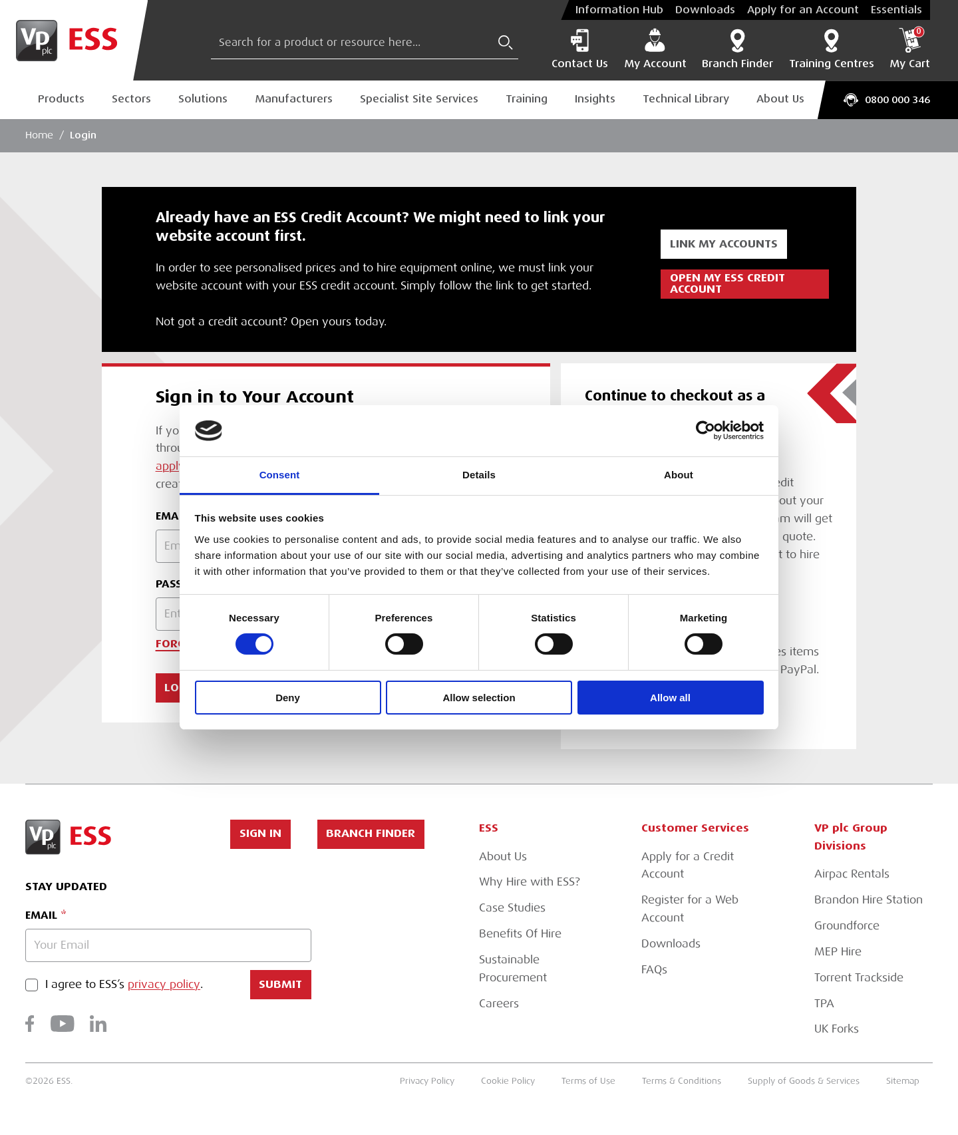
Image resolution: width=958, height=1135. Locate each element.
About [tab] (678, 474)
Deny (287, 697)
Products (61, 99)
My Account (655, 49)
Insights (595, 99)
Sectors (131, 99)
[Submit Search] (505, 42)
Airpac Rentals (851, 874)
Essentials (896, 10)
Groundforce (846, 925)
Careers (499, 1003)
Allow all (670, 697)
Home (39, 135)
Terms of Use (588, 1081)
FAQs (654, 969)
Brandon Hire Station (868, 899)
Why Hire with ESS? (529, 882)
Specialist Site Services (419, 99)
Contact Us (580, 49)
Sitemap (902, 1081)
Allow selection (478, 697)
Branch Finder (737, 49)
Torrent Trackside (858, 977)
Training (527, 99)
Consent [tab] (279, 474)
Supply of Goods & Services (804, 1081)
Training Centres (831, 49)
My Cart (909, 49)
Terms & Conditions (681, 1081)
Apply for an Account (803, 10)
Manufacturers (294, 99)
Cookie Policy (508, 1081)
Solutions (203, 99)
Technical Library (686, 99)
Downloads (705, 10)
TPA (824, 1003)
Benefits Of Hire (520, 933)
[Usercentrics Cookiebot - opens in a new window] (705, 430)
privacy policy (164, 985)
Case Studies (512, 907)
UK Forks (836, 1029)
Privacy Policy (427, 1081)
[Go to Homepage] (74, 40)
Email (41, 915)
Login (83, 135)
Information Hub (619, 10)
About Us (780, 99)
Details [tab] (479, 474)
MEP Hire (838, 951)
